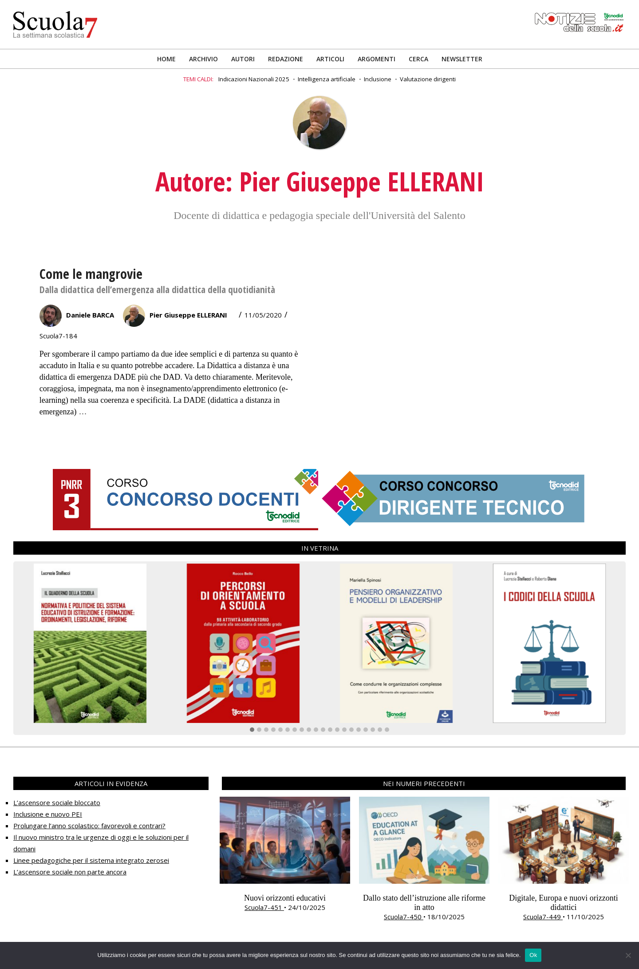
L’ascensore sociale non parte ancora (69, 871)
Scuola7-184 (58, 335)
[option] (285, 854)
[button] (252, 730)
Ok (533, 955)
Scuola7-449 (543, 916)
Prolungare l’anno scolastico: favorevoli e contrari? (89, 825)
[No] (627, 955)
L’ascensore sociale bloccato (56, 802)
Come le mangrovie (90, 274)
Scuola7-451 (264, 907)
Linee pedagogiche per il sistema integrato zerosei (91, 860)
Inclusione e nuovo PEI (47, 814)
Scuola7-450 (403, 916)
